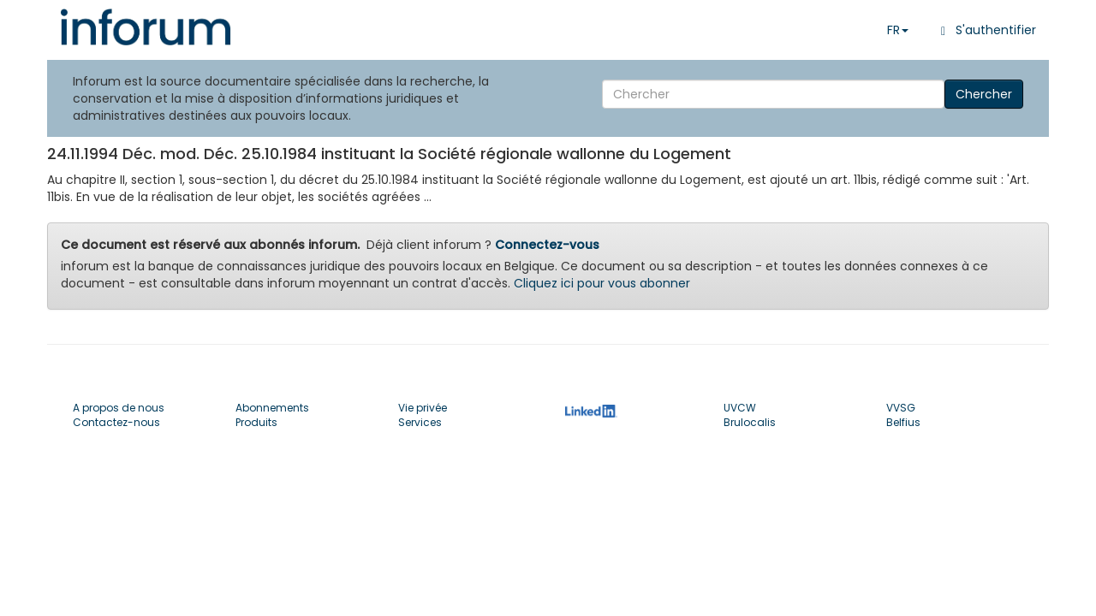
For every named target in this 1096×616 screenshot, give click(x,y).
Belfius (903, 422)
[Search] (773, 94)
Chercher (984, 94)
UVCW (740, 407)
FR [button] (897, 29)
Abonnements (272, 407)
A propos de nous (118, 407)
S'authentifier (985, 29)
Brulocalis (750, 422)
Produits (256, 422)
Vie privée (422, 407)
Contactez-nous (116, 422)
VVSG (900, 407)
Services (420, 422)
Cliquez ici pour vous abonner (602, 283)
